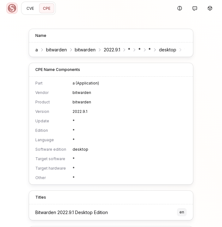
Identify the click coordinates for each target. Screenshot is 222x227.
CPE (46, 8)
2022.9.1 (112, 49)
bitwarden (56, 49)
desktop (167, 49)
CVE (30, 8)
